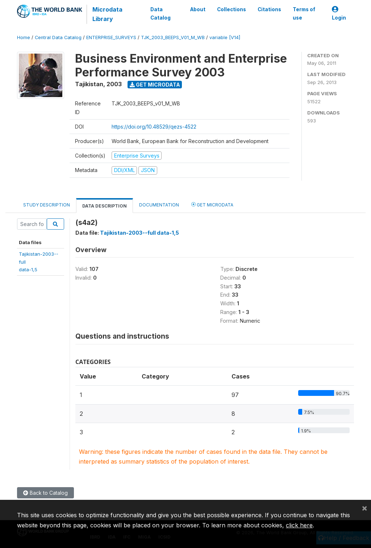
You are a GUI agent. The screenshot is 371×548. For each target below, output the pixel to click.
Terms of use (304, 13)
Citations (269, 9)
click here (299, 525)
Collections (231, 9)
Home (23, 37)
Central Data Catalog (58, 37)
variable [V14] (224, 37)
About (197, 9)
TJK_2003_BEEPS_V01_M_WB (173, 37)
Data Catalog (160, 13)
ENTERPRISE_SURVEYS (111, 37)
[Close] (364, 507)
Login (339, 13)
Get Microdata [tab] (212, 204)
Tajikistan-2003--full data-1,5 (139, 233)
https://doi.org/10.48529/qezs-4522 (154, 127)
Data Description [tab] (104, 206)
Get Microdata (155, 84)
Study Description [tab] (46, 205)
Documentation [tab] (159, 205)
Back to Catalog (45, 493)
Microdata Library (107, 14)
